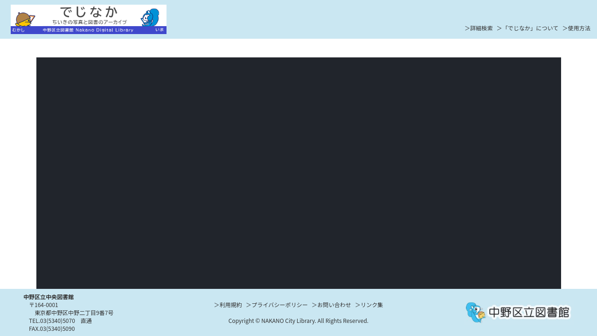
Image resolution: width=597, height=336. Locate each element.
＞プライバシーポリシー (277, 304)
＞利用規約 (228, 304)
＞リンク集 (369, 304)
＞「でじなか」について (528, 28)
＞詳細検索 (479, 28)
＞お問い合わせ (331, 304)
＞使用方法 (576, 28)
